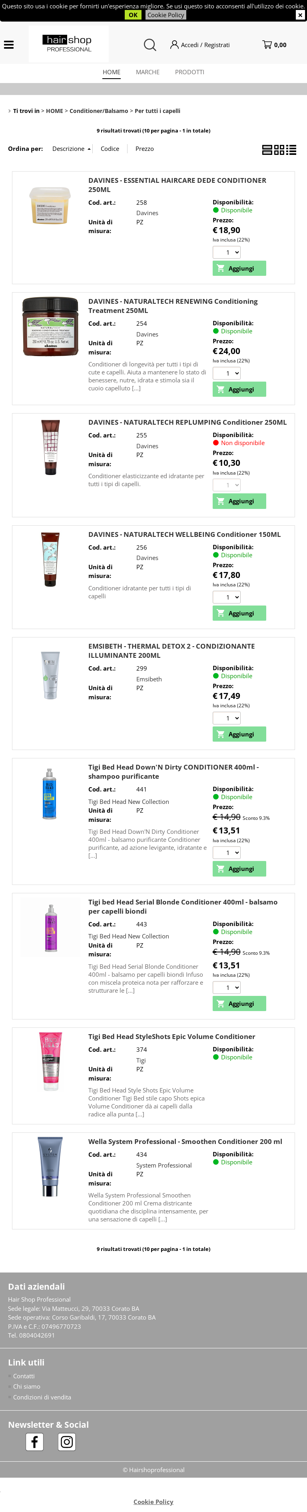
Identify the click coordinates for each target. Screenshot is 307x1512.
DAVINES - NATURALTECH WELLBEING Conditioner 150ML (184, 535)
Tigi (141, 1061)
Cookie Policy (166, 15)
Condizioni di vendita (42, 1398)
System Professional (164, 1166)
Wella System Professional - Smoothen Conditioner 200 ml (185, 1142)
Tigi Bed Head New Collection (128, 802)
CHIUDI (300, 15)
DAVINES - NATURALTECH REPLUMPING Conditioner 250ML (187, 422)
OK (133, 15)
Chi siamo (26, 1387)
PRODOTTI (190, 72)
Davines (147, 214)
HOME (111, 72)
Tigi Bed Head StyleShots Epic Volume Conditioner (171, 1037)
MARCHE (147, 72)
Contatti (24, 1377)
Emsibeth (149, 680)
